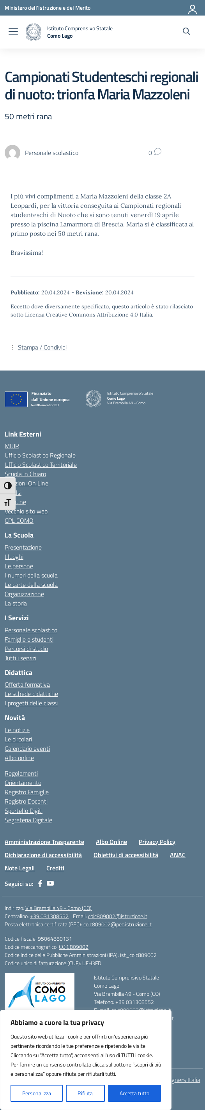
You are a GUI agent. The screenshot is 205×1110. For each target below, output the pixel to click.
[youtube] (50, 883)
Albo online (19, 757)
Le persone (19, 566)
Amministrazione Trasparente (44, 841)
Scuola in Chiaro (25, 473)
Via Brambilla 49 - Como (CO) (58, 908)
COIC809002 (73, 947)
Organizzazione (24, 593)
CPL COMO (19, 520)
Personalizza (36, 1093)
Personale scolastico (31, 630)
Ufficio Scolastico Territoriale (41, 464)
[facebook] (40, 883)
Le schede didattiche (31, 693)
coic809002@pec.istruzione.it (117, 924)
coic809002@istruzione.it (117, 916)
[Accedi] (193, 7)
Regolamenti (21, 773)
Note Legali (20, 868)
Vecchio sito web (26, 511)
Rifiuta (85, 1093)
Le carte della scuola (31, 584)
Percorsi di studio (26, 648)
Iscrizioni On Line (26, 483)
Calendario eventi (27, 748)
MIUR (12, 446)
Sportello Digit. (23, 810)
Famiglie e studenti (29, 639)
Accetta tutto (134, 1093)
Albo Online (111, 841)
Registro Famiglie (27, 792)
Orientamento (23, 782)
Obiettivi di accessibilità (126, 854)
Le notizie (17, 729)
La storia (16, 603)
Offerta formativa (27, 684)
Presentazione (23, 547)
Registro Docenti (26, 801)
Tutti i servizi (20, 658)
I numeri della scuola (31, 575)
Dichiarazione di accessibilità (43, 854)
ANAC (178, 854)
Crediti (55, 868)
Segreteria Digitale (28, 820)
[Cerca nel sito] (186, 32)
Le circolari (18, 739)
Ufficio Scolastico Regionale (40, 455)
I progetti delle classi (31, 703)
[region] (85, 1060)
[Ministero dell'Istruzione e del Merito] (47, 7)
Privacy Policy (157, 841)
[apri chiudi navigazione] (13, 32)
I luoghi (14, 556)
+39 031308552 (49, 916)
